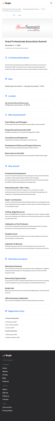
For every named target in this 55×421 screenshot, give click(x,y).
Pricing (4, 375)
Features (5, 381)
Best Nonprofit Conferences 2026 (11, 9)
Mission (5, 371)
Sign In (4, 389)
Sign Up (5, 393)
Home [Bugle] (4, 368)
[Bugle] (6, 3)
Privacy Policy (7, 410)
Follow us (5, 396)
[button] (51, 3)
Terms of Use (7, 407)
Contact (5, 399)
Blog (4, 378)
